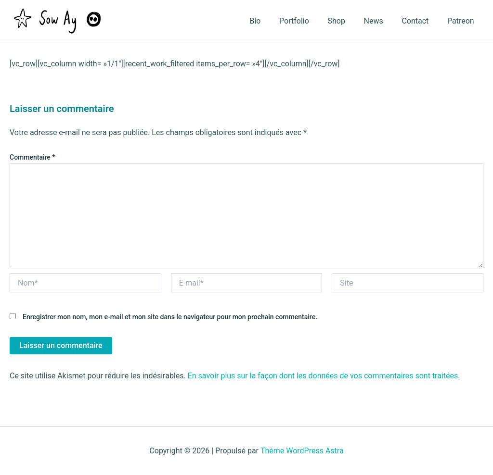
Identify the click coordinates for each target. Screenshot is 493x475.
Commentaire (32, 157)
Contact (419, 20)
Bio (272, 20)
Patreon (462, 20)
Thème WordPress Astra (302, 450)
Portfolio (309, 20)
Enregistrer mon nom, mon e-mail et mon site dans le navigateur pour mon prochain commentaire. (170, 317)
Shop (347, 20)
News (381, 20)
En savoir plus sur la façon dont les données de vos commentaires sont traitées (323, 375)
